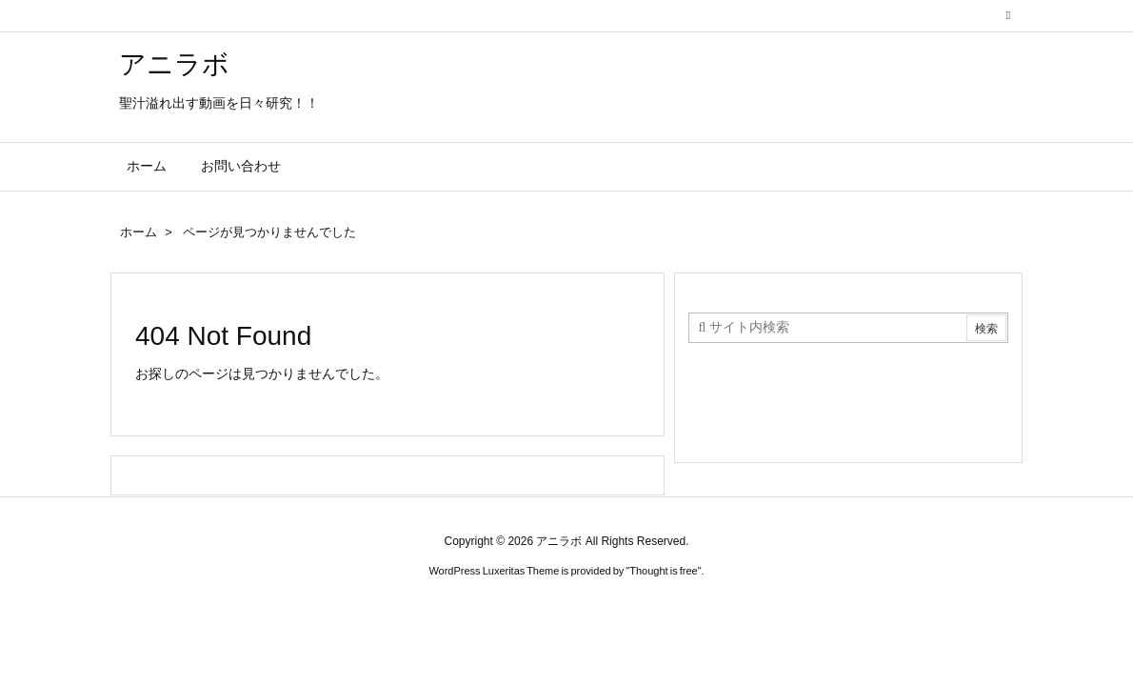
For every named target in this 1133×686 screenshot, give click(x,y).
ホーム (138, 232)
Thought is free (663, 570)
